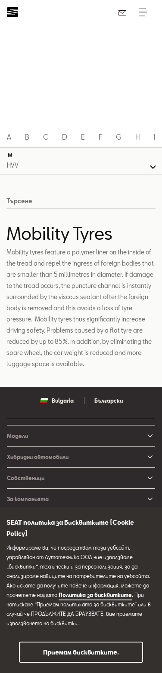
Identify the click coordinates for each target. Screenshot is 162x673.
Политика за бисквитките (95, 595)
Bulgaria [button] (57, 401)
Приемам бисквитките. (81, 652)
